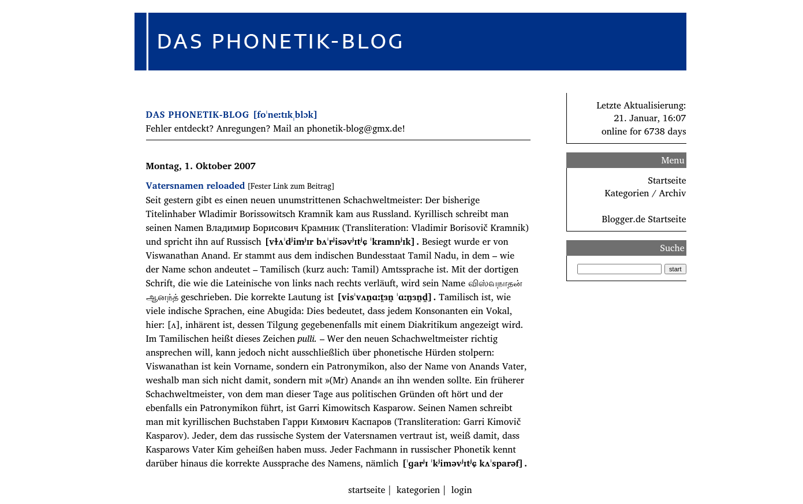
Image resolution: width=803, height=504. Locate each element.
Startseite (667, 180)
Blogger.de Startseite (644, 218)
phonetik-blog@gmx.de (354, 128)
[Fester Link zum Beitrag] (290, 186)
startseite (366, 489)
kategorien (418, 489)
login (461, 489)
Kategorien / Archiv (645, 192)
